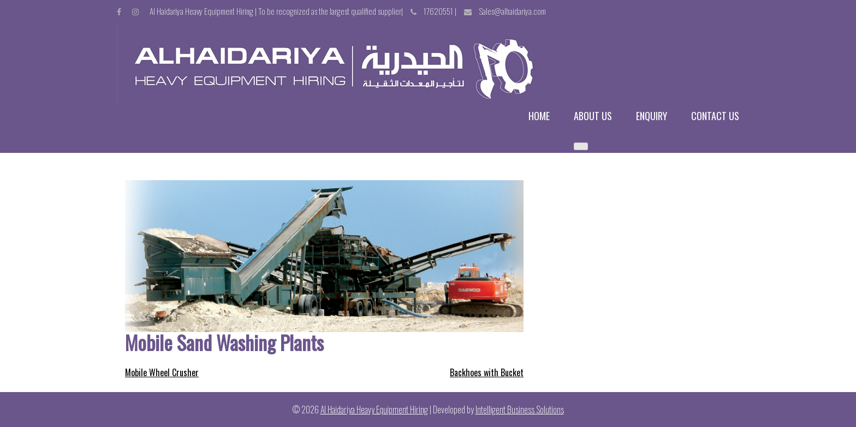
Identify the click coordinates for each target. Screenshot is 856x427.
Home (539, 116)
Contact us (715, 116)
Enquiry (651, 116)
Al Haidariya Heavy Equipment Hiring (374, 409)
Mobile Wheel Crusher (162, 372)
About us (593, 116)
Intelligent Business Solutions (519, 409)
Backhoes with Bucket (487, 372)
